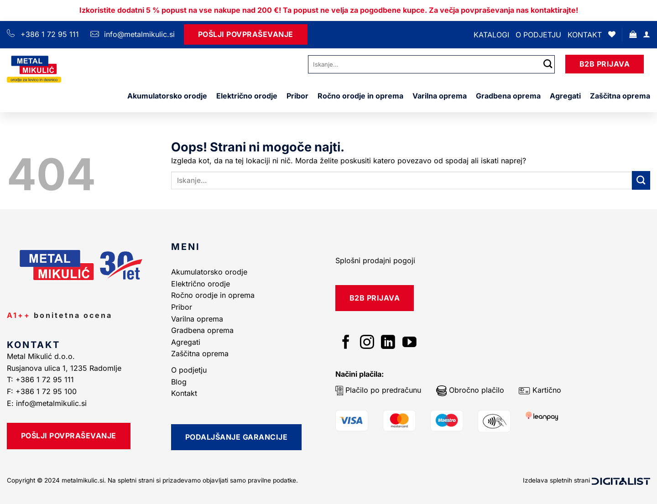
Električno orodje (246, 95)
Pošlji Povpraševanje (245, 34)
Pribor (297, 95)
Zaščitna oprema (620, 95)
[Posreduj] (548, 64)
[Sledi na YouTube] (409, 343)
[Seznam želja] (611, 34)
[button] (632, 34)
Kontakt (585, 34)
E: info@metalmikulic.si (47, 403)
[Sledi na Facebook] (346, 343)
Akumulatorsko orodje (167, 95)
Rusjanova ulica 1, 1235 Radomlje (65, 368)
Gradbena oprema (508, 95)
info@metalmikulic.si (138, 34)
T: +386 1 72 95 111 (41, 379)
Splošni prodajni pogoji (375, 260)
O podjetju (538, 34)
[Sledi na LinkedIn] (388, 343)
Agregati (565, 95)
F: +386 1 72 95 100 (43, 391)
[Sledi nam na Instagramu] (367, 343)
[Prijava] (646, 34)
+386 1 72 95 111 (49, 34)
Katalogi (491, 34)
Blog (179, 381)
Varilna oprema (439, 95)
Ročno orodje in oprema (360, 95)
